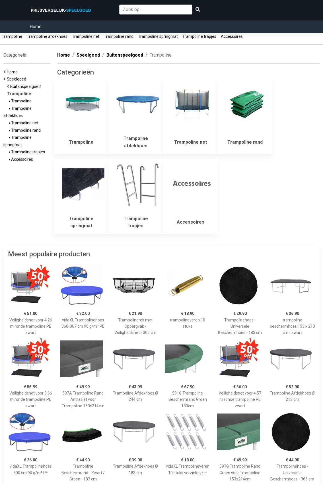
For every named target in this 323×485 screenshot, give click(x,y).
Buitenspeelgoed (26, 86)
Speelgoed (17, 79)
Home (36, 26)
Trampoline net (85, 36)
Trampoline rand (118, 36)
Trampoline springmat (158, 36)
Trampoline (12, 36)
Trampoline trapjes (199, 36)
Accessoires (231, 36)
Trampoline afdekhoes (47, 36)
